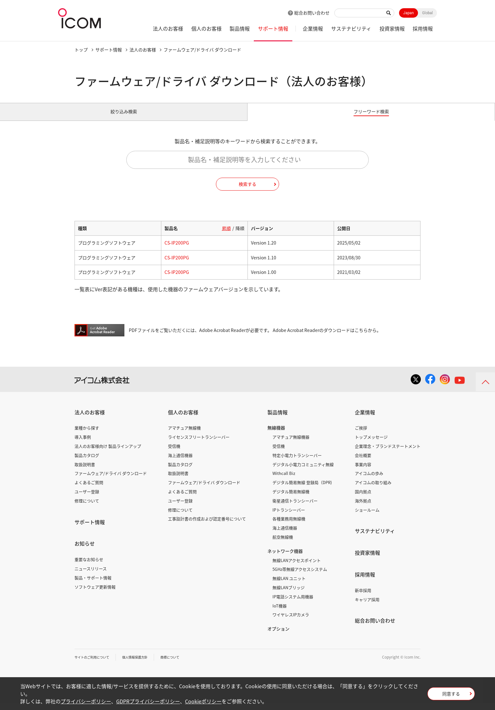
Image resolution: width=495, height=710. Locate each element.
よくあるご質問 (89, 490)
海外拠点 (363, 508)
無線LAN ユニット (289, 586)
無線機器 (276, 435)
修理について (87, 508)
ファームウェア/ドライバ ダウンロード (111, 480)
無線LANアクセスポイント (296, 567)
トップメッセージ (371, 444)
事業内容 (363, 471)
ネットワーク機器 (285, 558)
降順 (240, 235)
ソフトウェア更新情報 (95, 594)
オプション (278, 636)
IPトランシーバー (288, 517)
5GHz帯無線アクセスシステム (299, 576)
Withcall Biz (283, 480)
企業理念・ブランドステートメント (387, 453)
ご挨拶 (361, 435)
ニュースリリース (91, 575)
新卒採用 (363, 597)
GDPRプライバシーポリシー (148, 701)
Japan (408, 13)
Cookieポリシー (203, 701)
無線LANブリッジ (288, 594)
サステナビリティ (351, 28)
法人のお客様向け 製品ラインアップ (108, 453)
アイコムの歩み (369, 480)
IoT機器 (279, 613)
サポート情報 (273, 28)
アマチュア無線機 (184, 435)
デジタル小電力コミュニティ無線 (303, 471)
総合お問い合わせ (312, 12)
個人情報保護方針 (144, 664)
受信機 (174, 453)
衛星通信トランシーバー (295, 508)
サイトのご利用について (95, 664)
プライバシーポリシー (86, 701)
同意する (451, 695)
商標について (183, 664)
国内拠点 (363, 498)
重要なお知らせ (89, 567)
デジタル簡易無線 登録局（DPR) (302, 490)
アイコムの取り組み (373, 490)
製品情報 (240, 28)
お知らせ (85, 550)
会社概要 (363, 462)
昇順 (226, 235)
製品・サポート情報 (93, 585)
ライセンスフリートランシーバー (199, 444)
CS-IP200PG (176, 250)
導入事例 (83, 444)
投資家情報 (392, 28)
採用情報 (423, 28)
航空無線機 (282, 544)
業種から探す (87, 435)
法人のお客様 (168, 28)
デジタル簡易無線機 (290, 498)
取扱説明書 (85, 471)
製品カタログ (87, 462)
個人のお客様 (206, 28)
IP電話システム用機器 (292, 603)
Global (427, 13)
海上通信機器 (180, 462)
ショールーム (367, 517)
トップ (81, 49)
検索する (247, 191)
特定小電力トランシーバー (297, 462)
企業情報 (313, 28)
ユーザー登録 (87, 498)
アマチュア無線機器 (290, 444)
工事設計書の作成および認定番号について (207, 526)
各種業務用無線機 (288, 526)
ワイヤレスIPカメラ (290, 622)
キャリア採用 (367, 606)
